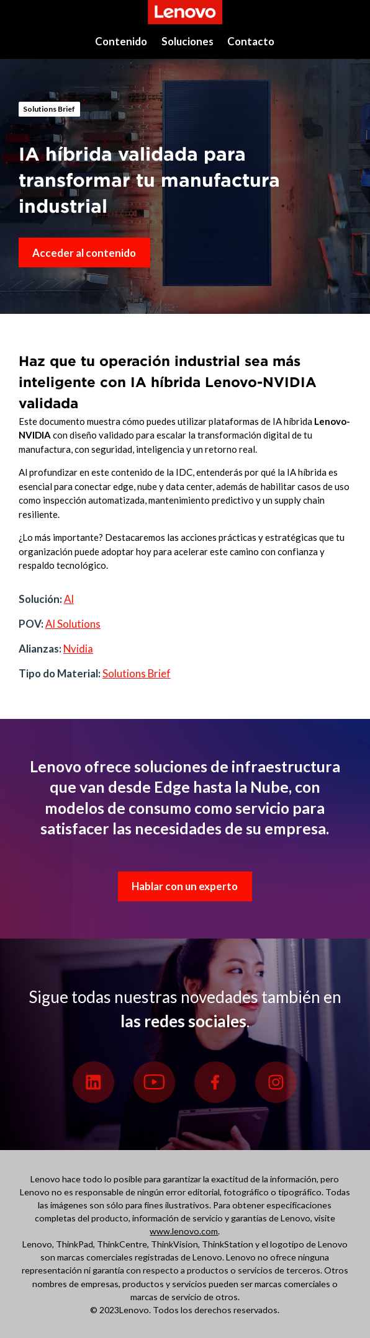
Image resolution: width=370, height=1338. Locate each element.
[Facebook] (215, 1082)
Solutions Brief (49, 109)
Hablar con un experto (185, 886)
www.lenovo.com (184, 1231)
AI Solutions (73, 623)
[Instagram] (276, 1082)
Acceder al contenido (84, 252)
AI (69, 598)
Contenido (121, 41)
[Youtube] (154, 1082)
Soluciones (187, 41)
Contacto (250, 41)
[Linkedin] (94, 1082)
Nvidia (78, 648)
